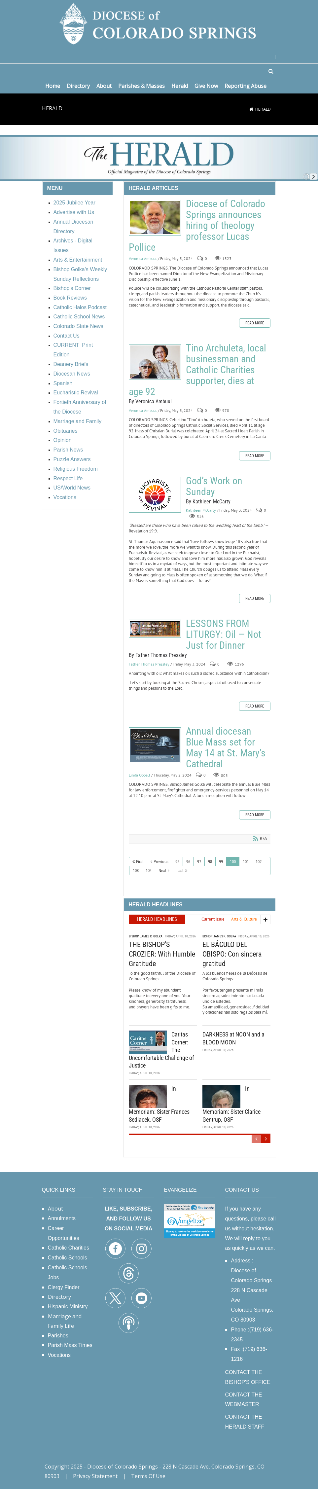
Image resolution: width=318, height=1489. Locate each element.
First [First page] (140, 861)
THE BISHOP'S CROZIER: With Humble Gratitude (162, 953)
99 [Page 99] (221, 861)
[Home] (251, 109)
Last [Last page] (180, 870)
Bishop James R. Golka (145, 936)
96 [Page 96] (188, 861)
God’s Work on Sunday (155, 494)
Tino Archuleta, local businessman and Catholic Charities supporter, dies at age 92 (155, 362)
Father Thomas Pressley (149, 664)
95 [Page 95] (177, 861)
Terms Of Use (148, 1476)
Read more (254, 323)
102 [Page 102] (259, 861)
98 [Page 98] (210, 861)
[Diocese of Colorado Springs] (159, 22)
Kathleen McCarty (201, 510)
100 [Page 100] (233, 861)
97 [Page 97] (199, 861)
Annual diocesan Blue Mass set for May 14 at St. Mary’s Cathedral (155, 745)
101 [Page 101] (246, 861)
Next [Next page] (162, 870)
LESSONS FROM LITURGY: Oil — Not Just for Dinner (155, 628)
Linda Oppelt (139, 775)
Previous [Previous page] (161, 861)
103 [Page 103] (136, 870)
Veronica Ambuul (143, 258)
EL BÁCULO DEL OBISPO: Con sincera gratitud (232, 953)
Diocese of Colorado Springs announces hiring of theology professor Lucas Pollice (155, 217)
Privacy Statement (95, 1476)
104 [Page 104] (149, 870)
